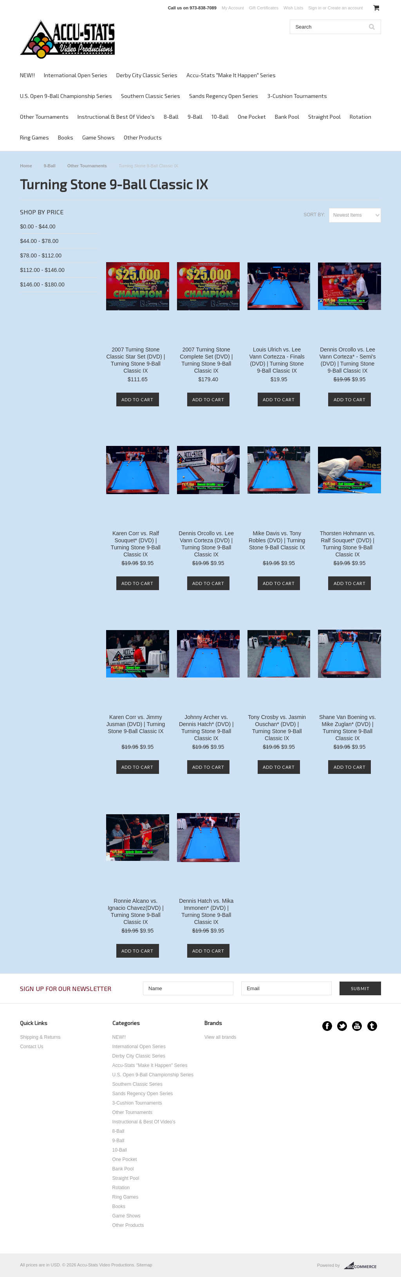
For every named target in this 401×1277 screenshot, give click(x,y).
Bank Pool (287, 116)
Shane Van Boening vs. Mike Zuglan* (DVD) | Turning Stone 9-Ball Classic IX (347, 727)
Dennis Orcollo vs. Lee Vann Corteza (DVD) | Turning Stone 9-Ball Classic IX (206, 544)
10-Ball (220, 116)
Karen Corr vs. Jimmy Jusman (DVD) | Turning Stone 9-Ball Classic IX (135, 724)
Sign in (315, 7)
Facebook (327, 1026)
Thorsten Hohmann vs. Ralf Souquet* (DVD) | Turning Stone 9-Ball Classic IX (348, 544)
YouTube (357, 1026)
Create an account (345, 7)
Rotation (360, 116)
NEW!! (27, 75)
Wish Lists (293, 7)
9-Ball (195, 116)
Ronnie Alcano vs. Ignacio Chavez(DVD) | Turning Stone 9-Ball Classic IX (136, 911)
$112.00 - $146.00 (42, 270)
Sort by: (314, 214)
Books (65, 137)
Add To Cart (137, 399)
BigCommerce (362, 1265)
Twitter (342, 1026)
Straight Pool (324, 116)
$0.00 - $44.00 (37, 226)
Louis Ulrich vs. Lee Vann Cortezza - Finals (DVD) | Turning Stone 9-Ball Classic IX (277, 360)
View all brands (220, 1037)
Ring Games (34, 137)
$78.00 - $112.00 (40, 255)
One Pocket (252, 116)
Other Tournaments (44, 116)
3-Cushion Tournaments (297, 95)
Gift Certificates (263, 7)
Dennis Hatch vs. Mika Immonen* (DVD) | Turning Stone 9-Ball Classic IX (206, 911)
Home (26, 165)
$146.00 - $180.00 (42, 284)
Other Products (143, 137)
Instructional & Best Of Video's (116, 116)
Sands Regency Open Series (223, 95)
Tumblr (372, 1026)
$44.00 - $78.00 (39, 241)
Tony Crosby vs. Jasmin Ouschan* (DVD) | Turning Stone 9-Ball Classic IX (277, 727)
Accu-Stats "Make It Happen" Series (231, 75)
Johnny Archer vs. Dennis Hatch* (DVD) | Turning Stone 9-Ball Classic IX (206, 727)
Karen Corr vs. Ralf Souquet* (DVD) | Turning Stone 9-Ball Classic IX (136, 544)
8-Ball (171, 116)
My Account (233, 7)
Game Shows (98, 137)
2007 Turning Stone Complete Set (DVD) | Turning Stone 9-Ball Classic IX (206, 360)
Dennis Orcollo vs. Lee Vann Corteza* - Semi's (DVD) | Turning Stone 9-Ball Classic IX (348, 360)
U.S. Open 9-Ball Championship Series (66, 95)
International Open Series (75, 75)
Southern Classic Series (150, 95)
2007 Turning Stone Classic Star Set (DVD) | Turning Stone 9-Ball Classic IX (135, 360)
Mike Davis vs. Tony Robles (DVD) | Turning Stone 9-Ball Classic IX (277, 540)
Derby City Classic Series (146, 75)
